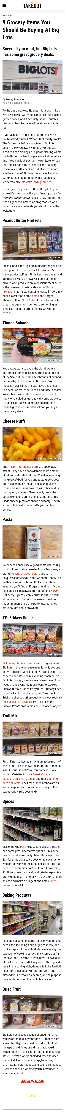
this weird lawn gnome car (36, 182)
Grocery (8, 15)
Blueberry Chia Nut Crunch (19, 778)
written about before (27, 573)
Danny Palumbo (15, 99)
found (14, 855)
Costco (34, 296)
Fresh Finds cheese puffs (23, 466)
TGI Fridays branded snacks (20, 663)
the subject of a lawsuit (17, 702)
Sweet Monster (42, 774)
